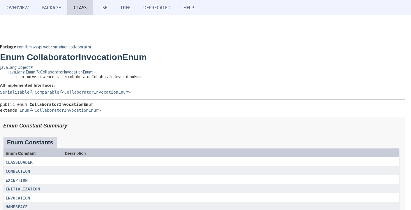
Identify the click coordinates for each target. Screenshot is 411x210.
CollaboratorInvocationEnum (66, 72)
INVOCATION (18, 198)
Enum (24, 110)
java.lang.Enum (21, 72)
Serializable (14, 92)
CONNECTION (18, 171)
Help (189, 7)
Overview (17, 7)
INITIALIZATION (23, 189)
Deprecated (157, 7)
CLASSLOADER (19, 162)
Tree (125, 7)
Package (51, 7)
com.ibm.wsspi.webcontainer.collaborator (54, 47)
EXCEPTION (17, 180)
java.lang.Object (15, 67)
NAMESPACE (17, 206)
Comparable (47, 92)
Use (103, 7)
